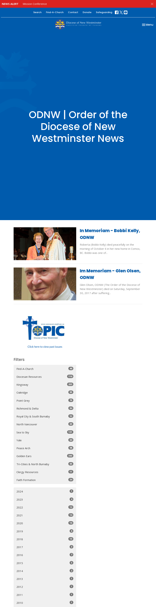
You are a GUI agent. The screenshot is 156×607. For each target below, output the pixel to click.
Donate (87, 12)
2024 (44, 491)
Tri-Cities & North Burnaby (44, 464)
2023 (44, 499)
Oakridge (44, 392)
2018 (44, 539)
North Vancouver (44, 424)
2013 (44, 579)
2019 (44, 531)
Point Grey (44, 400)
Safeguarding (104, 12)
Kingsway (44, 384)
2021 (44, 515)
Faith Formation (44, 480)
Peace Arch (44, 448)
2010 (44, 602)
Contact (73, 12)
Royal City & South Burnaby (44, 416)
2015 (44, 563)
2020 (44, 523)
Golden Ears (44, 456)
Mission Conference (35, 4)
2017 (44, 547)
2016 (44, 555)
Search (37, 12)
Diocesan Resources (44, 376)
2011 (44, 595)
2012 (44, 587)
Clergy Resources (44, 472)
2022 (44, 507)
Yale (44, 440)
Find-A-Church (55, 12)
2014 (44, 571)
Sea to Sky (44, 432)
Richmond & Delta (44, 408)
